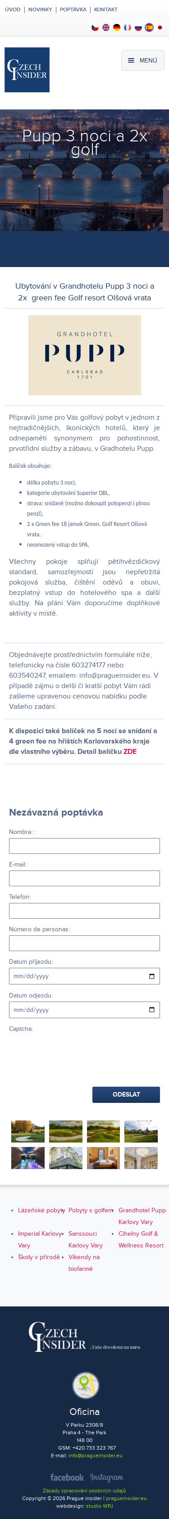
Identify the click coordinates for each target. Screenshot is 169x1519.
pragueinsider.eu (126, 1498)
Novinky (40, 10)
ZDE (130, 751)
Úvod (12, 10)
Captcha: (21, 1029)
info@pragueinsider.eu (96, 1455)
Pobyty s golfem (91, 1210)
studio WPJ (99, 1506)
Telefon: (20, 897)
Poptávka (73, 10)
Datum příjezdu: (31, 962)
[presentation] (77, 1052)
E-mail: (18, 864)
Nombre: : (22, 832)
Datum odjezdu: (31, 995)
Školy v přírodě (39, 1257)
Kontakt (106, 10)
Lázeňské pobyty (41, 1210)
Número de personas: (39, 929)
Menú (148, 60)
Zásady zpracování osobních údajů (84, 1490)
